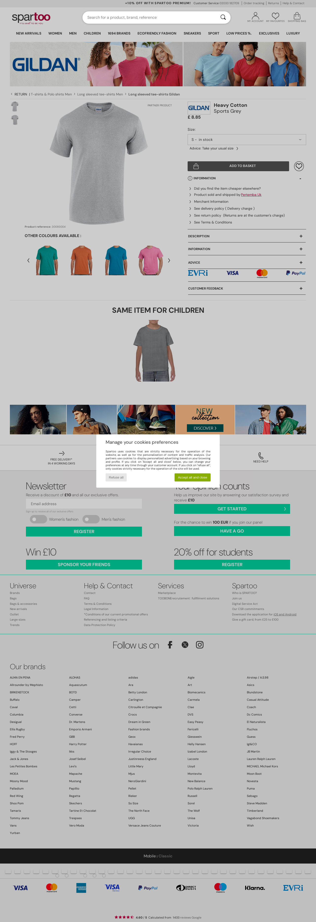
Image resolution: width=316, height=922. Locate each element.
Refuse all (116, 477)
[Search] (223, 17)
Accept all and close (192, 477)
